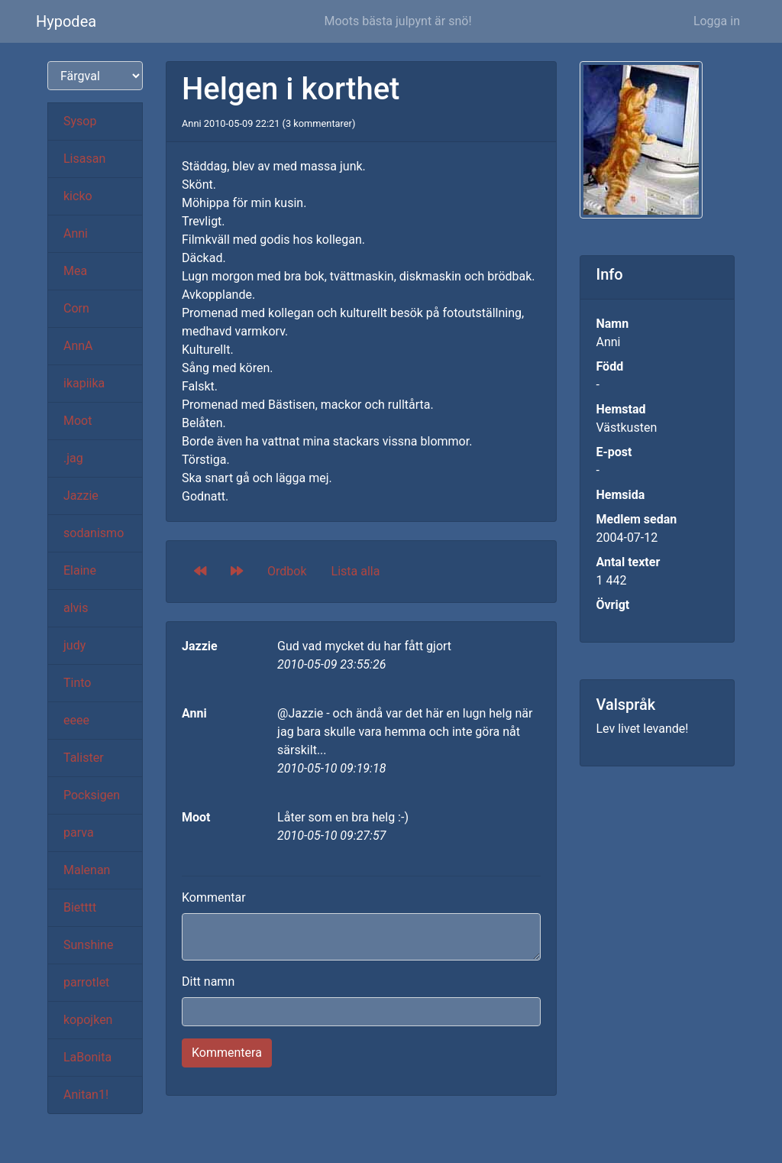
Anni (75, 233)
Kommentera (227, 1052)
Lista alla (355, 571)
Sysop (79, 121)
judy (74, 645)
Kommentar (214, 897)
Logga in (716, 21)
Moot (77, 420)
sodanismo (93, 533)
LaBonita (87, 1057)
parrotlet (86, 982)
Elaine (79, 570)
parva (78, 832)
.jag (73, 458)
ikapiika (84, 383)
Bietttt (79, 907)
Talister (83, 757)
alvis (76, 608)
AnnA (78, 346)
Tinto (77, 682)
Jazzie (81, 495)
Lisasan (84, 158)
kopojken (87, 1019)
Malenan (86, 870)
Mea (75, 271)
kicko (77, 196)
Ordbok (287, 571)
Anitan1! (85, 1094)
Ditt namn (208, 981)
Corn (76, 308)
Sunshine (88, 945)
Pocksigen (91, 795)
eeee (76, 720)
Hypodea (66, 21)
